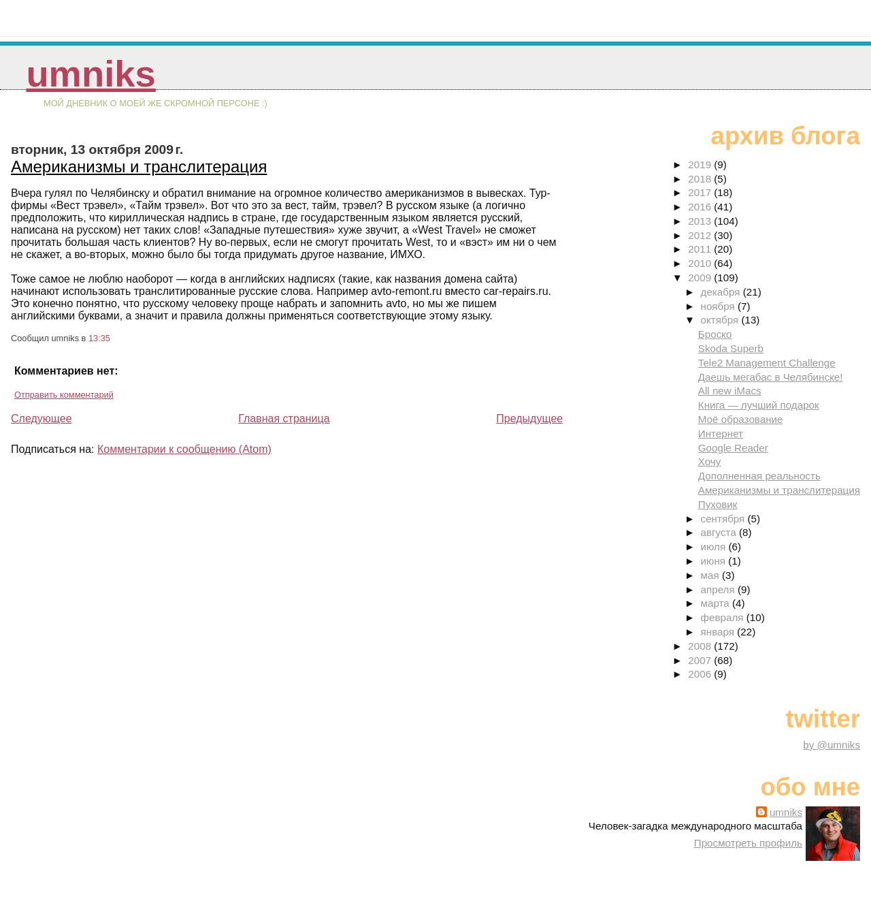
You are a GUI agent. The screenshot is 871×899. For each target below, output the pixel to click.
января (719, 631)
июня (715, 561)
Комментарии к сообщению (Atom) (184, 449)
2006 (701, 674)
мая (711, 575)
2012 (701, 235)
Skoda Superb (730, 348)
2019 (701, 164)
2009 (701, 277)
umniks (90, 74)
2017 (701, 192)
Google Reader (733, 448)
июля (715, 546)
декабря (722, 292)
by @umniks (831, 745)
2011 (701, 249)
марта (716, 603)
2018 (701, 179)
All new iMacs (729, 390)
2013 (701, 221)
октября (721, 320)
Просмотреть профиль (748, 843)
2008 (701, 646)
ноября (719, 306)
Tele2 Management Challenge (767, 362)
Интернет (720, 433)
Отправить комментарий (64, 395)
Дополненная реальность (759, 476)
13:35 (99, 338)
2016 (701, 206)
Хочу (709, 461)
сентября (724, 518)
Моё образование (740, 419)
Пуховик (718, 504)
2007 (701, 660)
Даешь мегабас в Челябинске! (770, 377)
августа (720, 532)
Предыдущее (529, 418)
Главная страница (283, 418)
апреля (719, 589)
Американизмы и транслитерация (139, 166)
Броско (715, 334)
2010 (701, 263)
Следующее (41, 418)
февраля (723, 617)
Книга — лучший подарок (758, 405)
